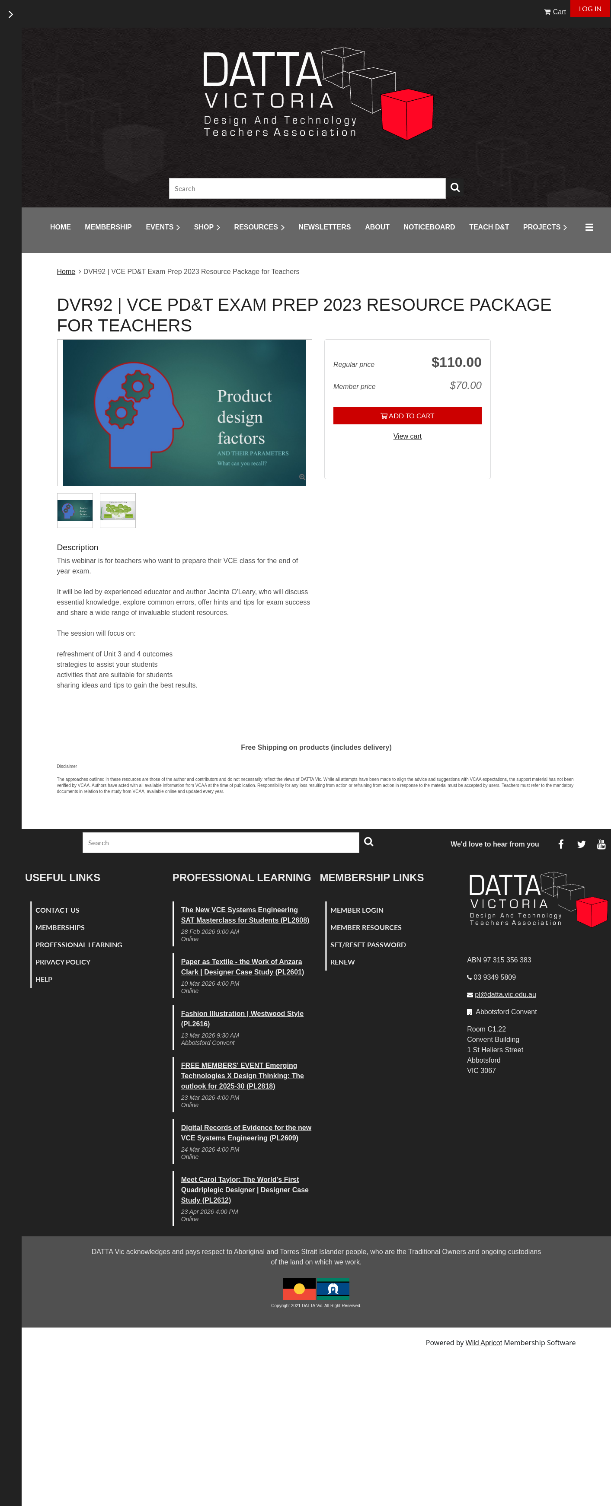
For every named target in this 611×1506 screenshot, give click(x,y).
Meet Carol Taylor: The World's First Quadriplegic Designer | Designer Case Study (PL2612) (245, 1190)
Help (43, 979)
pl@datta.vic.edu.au (505, 994)
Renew (342, 962)
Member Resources (366, 927)
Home (66, 271)
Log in (590, 8)
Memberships (60, 927)
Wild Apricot (484, 1343)
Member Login (357, 910)
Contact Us (57, 910)
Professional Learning (78, 944)
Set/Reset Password (368, 944)
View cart (407, 436)
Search (455, 187)
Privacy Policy (62, 962)
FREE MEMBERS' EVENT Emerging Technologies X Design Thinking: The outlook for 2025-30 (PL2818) (242, 1076)
